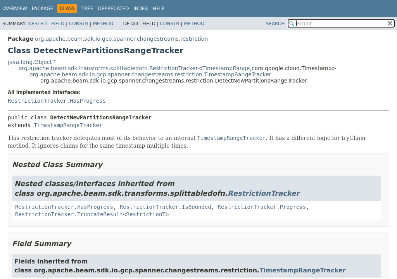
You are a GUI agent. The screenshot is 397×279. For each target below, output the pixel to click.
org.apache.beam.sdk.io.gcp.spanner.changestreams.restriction (121, 39)
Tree (87, 8)
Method (103, 23)
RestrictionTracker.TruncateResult (69, 214)
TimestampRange (226, 68)
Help (159, 8)
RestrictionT (146, 214)
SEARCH (275, 23)
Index (140, 8)
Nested (37, 23)
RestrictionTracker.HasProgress (57, 101)
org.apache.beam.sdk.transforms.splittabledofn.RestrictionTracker (108, 68)
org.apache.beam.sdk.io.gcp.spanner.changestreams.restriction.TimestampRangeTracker (150, 74)
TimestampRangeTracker (68, 125)
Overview (14, 8)
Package (42, 8)
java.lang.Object (30, 62)
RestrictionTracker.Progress (262, 207)
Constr (78, 23)
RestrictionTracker (263, 193)
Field (57, 23)
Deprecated (113, 8)
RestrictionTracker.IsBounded (165, 207)
